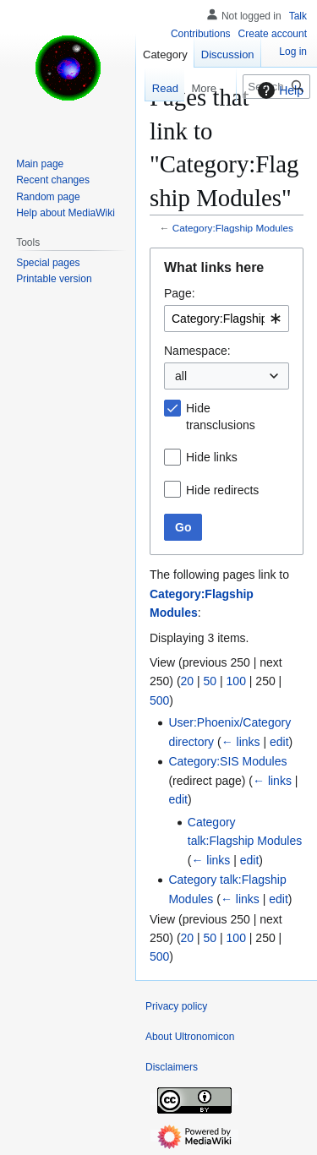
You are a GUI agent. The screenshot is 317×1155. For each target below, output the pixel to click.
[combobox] (226, 318)
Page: (179, 293)
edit (279, 742)
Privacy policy (176, 1006)
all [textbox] (181, 376)
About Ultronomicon (189, 1037)
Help (278, 90)
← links (240, 742)
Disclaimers (171, 1067)
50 (210, 681)
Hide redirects (222, 490)
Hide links (212, 457)
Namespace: (197, 350)
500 (159, 700)
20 (187, 681)
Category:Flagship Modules (232, 227)
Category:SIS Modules (227, 761)
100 (236, 681)
